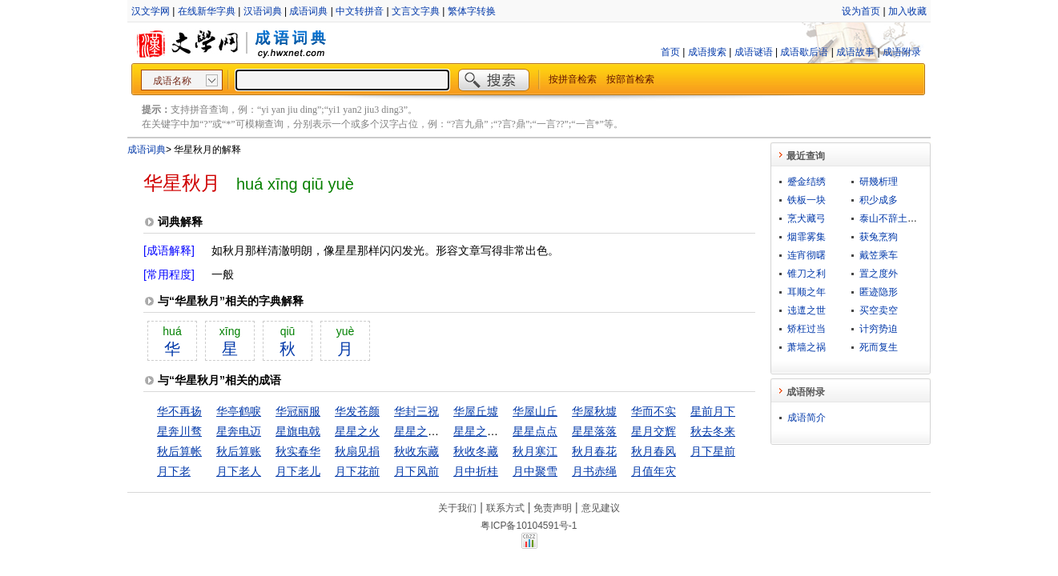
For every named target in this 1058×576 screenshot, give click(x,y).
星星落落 (594, 431)
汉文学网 (150, 11)
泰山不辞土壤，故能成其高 (917, 218)
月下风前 (416, 471)
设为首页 (861, 11)
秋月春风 (653, 451)
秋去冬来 (712, 431)
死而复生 (878, 347)
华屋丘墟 (475, 411)
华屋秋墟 (594, 411)
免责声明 (552, 508)
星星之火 (357, 431)
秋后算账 (238, 451)
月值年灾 (653, 471)
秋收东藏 (416, 451)
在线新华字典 (206, 11)
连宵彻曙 (806, 255)
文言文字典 (416, 11)
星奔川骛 (179, 431)
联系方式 (505, 508)
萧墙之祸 (806, 347)
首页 (670, 52)
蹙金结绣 (806, 181)
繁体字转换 (472, 11)
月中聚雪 (535, 471)
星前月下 (712, 411)
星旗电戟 (298, 431)
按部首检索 (630, 79)
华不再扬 (179, 411)
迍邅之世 (806, 310)
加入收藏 (907, 11)
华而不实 (653, 411)
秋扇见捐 (357, 451)
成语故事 (855, 52)
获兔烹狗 (878, 236)
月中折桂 (475, 471)
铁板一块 (806, 200)
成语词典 (308, 11)
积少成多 (878, 200)
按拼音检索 (573, 79)
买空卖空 (878, 310)
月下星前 (712, 451)
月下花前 (357, 471)
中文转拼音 (360, 11)
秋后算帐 (179, 451)
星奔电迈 (238, 431)
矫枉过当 (806, 328)
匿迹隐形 (878, 292)
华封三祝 (416, 411)
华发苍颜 (357, 411)
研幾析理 (878, 181)
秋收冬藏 (475, 451)
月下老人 (238, 471)
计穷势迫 (878, 328)
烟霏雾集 (806, 236)
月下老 (174, 471)
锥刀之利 (806, 273)
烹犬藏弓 (806, 218)
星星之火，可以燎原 (444, 431)
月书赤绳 (594, 471)
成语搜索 (707, 52)
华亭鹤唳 (238, 411)
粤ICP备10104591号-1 (529, 525)
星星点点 (535, 431)
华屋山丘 (535, 411)
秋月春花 (594, 451)
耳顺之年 (806, 292)
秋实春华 (298, 451)
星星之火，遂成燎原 (503, 431)
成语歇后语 (804, 52)
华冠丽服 (298, 411)
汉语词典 (262, 11)
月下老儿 (298, 471)
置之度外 (878, 273)
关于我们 (457, 508)
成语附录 (902, 52)
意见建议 (600, 508)
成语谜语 (753, 52)
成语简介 (806, 417)
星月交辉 (653, 431)
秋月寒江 (535, 451)
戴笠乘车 (878, 255)
